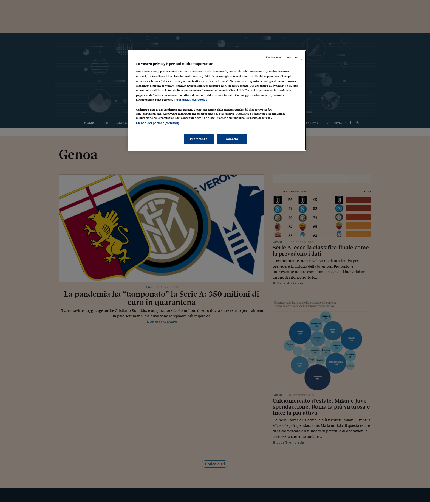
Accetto (232, 139)
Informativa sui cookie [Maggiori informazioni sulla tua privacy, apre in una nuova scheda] (190, 99)
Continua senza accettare (282, 57)
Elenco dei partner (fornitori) (157, 123)
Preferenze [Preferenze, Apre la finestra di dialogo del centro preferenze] (199, 139)
